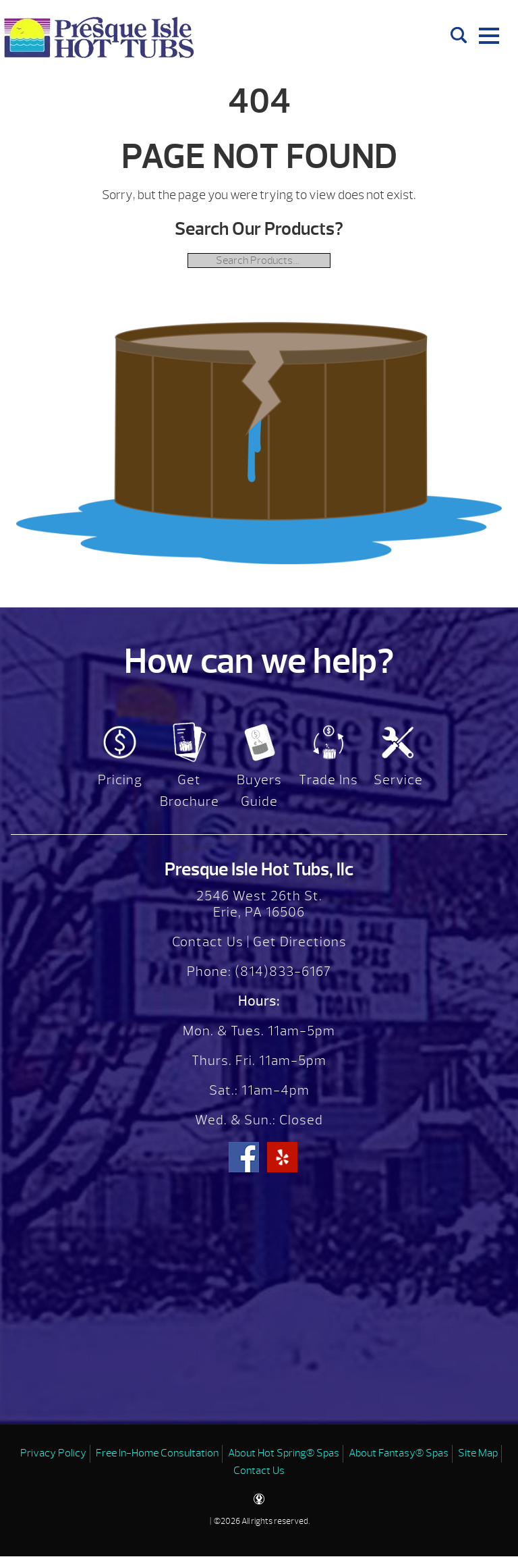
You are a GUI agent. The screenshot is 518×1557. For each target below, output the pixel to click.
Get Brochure (189, 790)
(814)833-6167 (281, 971)
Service (398, 779)
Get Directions (300, 941)
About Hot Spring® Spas (283, 1453)
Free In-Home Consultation (157, 1453)
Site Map (478, 1453)
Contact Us (207, 941)
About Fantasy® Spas (399, 1453)
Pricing (120, 779)
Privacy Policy (53, 1453)
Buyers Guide (259, 790)
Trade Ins (328, 779)
